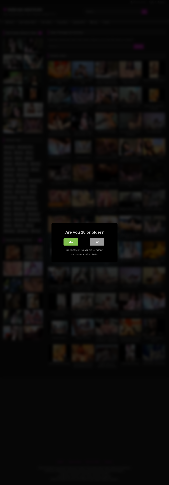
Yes (71, 242)
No (97, 242)
